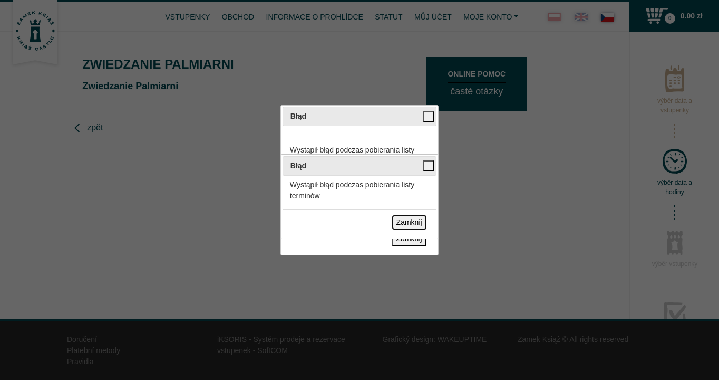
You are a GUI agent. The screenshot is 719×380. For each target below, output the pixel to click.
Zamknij (409, 222)
